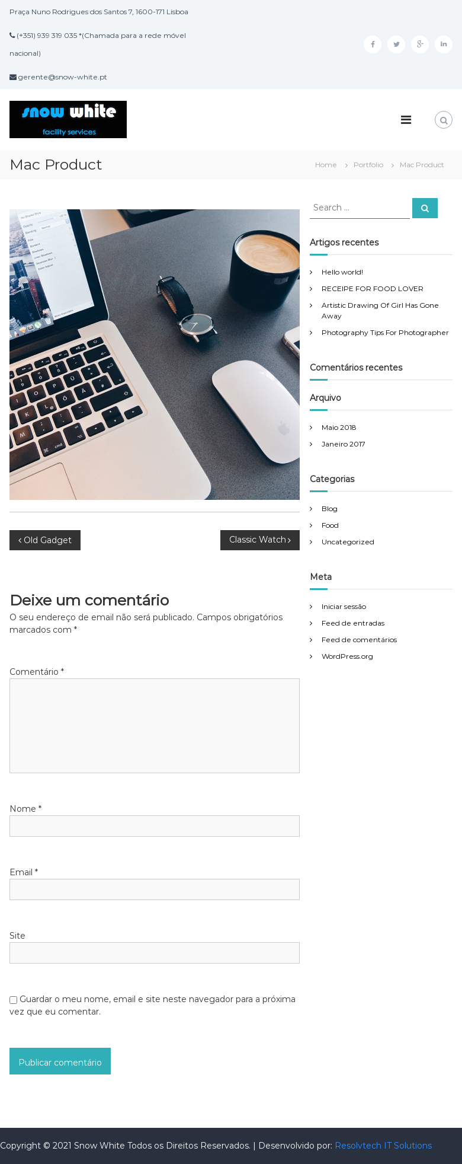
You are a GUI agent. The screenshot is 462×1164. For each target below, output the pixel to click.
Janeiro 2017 (343, 443)
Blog (330, 508)
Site (17, 935)
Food (330, 525)
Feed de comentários (359, 639)
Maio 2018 (339, 427)
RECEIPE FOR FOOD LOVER (373, 288)
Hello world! (342, 271)
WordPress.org (347, 656)
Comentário (36, 671)
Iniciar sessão (344, 606)
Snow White (100, 1145)
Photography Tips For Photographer (385, 332)
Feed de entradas (353, 622)
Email (23, 872)
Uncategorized (348, 541)
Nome (25, 808)
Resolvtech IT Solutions (383, 1145)
